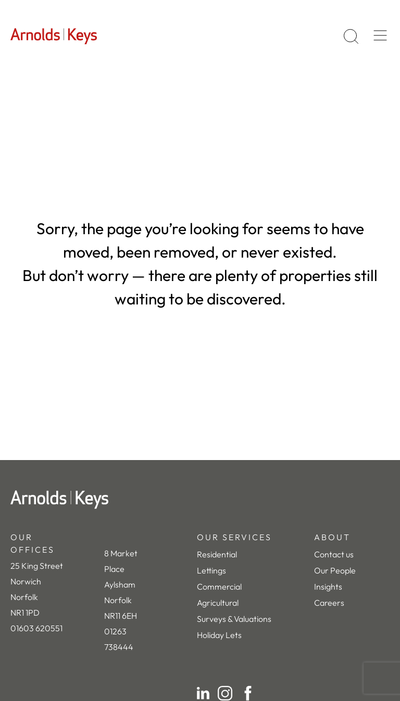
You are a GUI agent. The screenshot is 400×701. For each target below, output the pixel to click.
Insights (328, 586)
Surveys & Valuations (234, 619)
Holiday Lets (219, 635)
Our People (335, 570)
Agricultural (218, 602)
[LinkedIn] (203, 693)
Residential (217, 554)
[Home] (200, 499)
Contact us (334, 554)
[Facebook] (248, 693)
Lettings (211, 570)
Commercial (219, 586)
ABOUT (332, 537)
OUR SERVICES (234, 537)
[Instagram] (225, 693)
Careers (329, 602)
